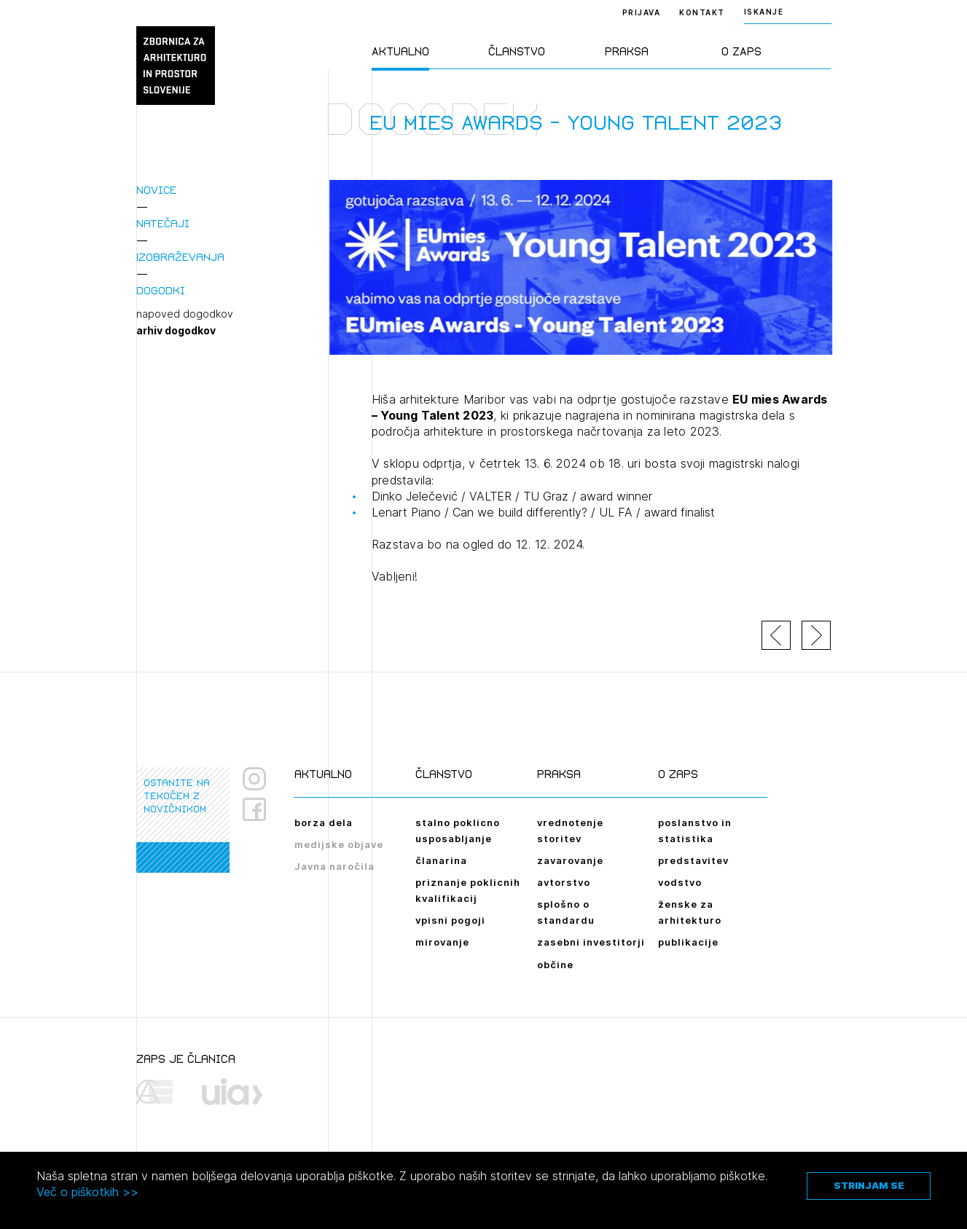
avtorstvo (563, 882)
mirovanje (442, 942)
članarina (441, 860)
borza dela (323, 822)
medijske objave (338, 844)
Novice (156, 190)
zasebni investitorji (591, 942)
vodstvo (680, 882)
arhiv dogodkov (176, 330)
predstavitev (693, 860)
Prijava (641, 12)
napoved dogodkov (184, 314)
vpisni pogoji (450, 920)
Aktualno (400, 51)
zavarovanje (570, 860)
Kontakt (702, 12)
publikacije (688, 942)
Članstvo (516, 51)
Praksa (627, 51)
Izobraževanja (180, 257)
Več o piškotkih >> (87, 1192)
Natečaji (162, 223)
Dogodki (160, 290)
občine (555, 964)
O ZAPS (741, 51)
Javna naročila (334, 866)
